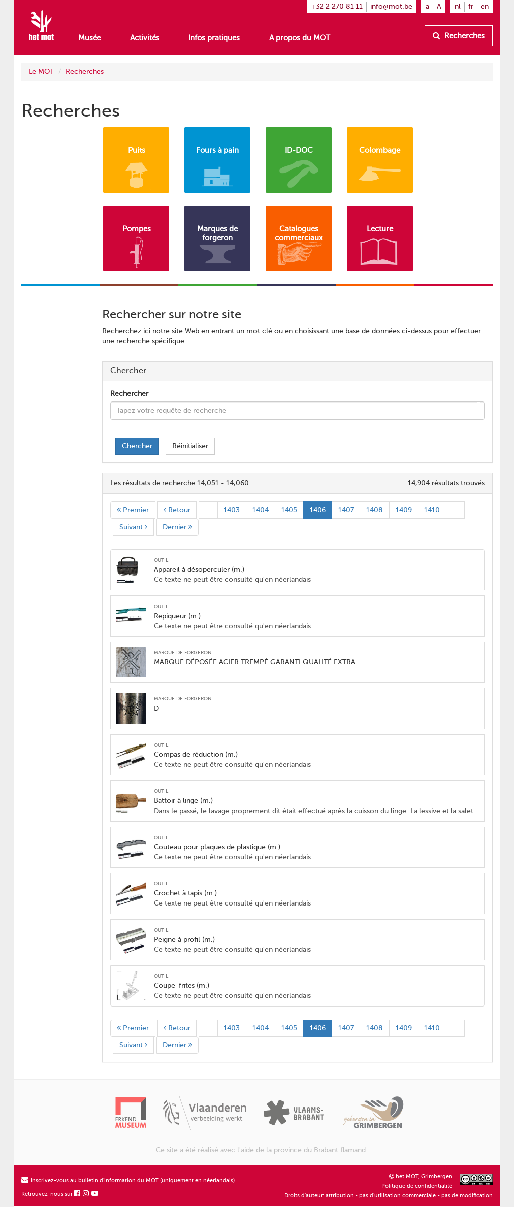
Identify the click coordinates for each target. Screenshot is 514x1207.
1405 (289, 510)
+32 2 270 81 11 (337, 6)
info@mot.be (391, 6)
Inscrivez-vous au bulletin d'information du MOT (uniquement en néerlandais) (128, 1180)
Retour (177, 510)
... (208, 510)
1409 (404, 510)
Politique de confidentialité (416, 1186)
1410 (432, 510)
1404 (260, 510)
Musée (89, 37)
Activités (144, 37)
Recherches (459, 35)
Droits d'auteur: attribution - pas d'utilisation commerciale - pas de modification (388, 1195)
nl (458, 6)
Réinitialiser (190, 446)
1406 (318, 510)
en (485, 6)
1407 (346, 510)
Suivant (133, 527)
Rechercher (129, 393)
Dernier (177, 527)
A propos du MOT (299, 37)
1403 (232, 510)
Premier (133, 510)
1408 (374, 510)
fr (470, 6)
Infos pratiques (214, 37)
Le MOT (41, 71)
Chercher (137, 446)
